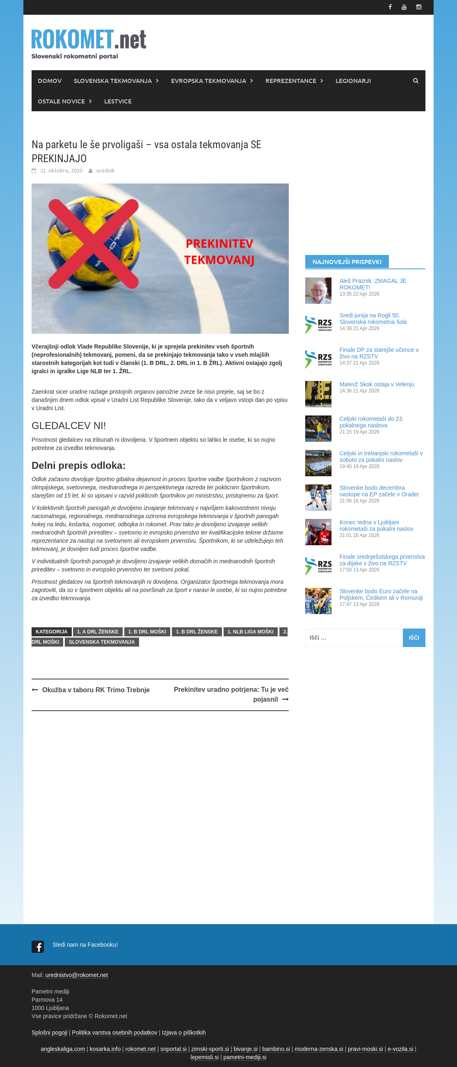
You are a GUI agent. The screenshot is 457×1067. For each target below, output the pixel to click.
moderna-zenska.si (319, 1048)
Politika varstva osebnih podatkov (115, 1032)
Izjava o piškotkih (184, 1032)
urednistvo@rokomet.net (76, 974)
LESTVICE (118, 100)
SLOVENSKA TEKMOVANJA (113, 80)
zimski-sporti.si (210, 1048)
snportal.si (173, 1048)
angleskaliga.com (63, 1048)
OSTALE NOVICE (61, 100)
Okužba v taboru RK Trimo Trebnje (96, 689)
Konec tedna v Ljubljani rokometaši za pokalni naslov (377, 525)
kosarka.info (105, 1048)
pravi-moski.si (365, 1048)
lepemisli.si (205, 1056)
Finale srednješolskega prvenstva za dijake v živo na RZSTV (382, 559)
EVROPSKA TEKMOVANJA (208, 80)
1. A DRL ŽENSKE (98, 631)
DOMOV (50, 80)
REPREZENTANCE (290, 80)
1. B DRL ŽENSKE (197, 631)
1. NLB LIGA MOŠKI (251, 631)
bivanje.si (245, 1048)
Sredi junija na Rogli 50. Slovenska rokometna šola (373, 318)
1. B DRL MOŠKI (147, 631)
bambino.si (276, 1048)
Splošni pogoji (49, 1032)
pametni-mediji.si (244, 1056)
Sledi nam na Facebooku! (86, 944)
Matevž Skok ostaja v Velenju (377, 384)
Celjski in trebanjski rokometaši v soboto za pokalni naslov (381, 456)
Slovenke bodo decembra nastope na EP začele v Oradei (379, 490)
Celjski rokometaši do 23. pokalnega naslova (372, 421)
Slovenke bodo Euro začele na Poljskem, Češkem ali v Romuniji (381, 594)
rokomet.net (141, 1048)
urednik (105, 170)
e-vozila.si (400, 1048)
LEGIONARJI (353, 80)
